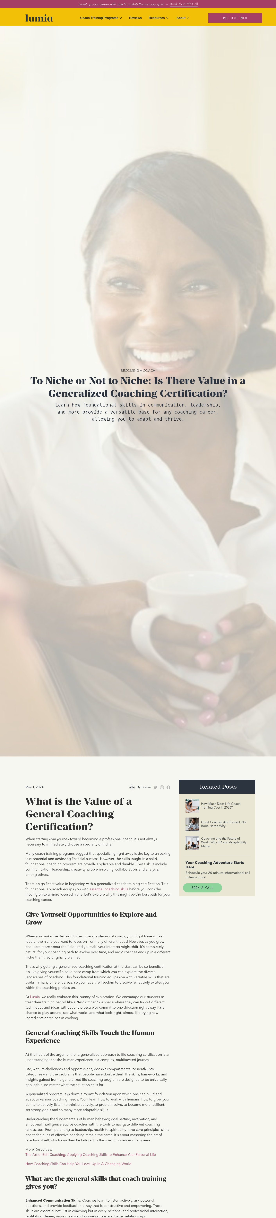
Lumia (35, 997)
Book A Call (202, 888)
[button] (101, 18)
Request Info (235, 18)
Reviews (135, 18)
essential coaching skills (109, 889)
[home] (39, 18)
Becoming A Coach (138, 370)
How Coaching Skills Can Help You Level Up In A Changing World (78, 1164)
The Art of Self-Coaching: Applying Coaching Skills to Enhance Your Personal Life (90, 1155)
